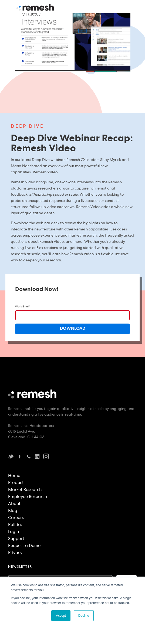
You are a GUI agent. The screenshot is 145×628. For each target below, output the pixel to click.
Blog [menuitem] (12, 511)
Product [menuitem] (16, 483)
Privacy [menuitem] (15, 553)
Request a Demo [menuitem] (24, 546)
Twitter (11, 456)
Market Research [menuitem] (25, 490)
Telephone (28, 456)
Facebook (19, 456)
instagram (46, 456)
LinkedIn (37, 456)
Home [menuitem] (14, 476)
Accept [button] (61, 616)
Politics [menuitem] (15, 525)
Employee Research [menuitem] (27, 497)
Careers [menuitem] (16, 518)
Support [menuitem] (16, 539)
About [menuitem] (14, 504)
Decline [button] (83, 616)
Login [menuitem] (13, 532)
